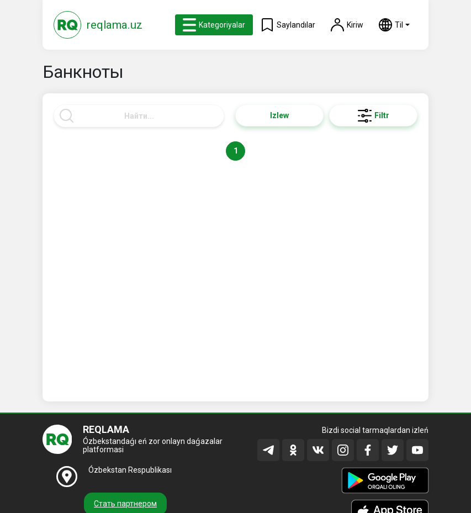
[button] (394, 24)
